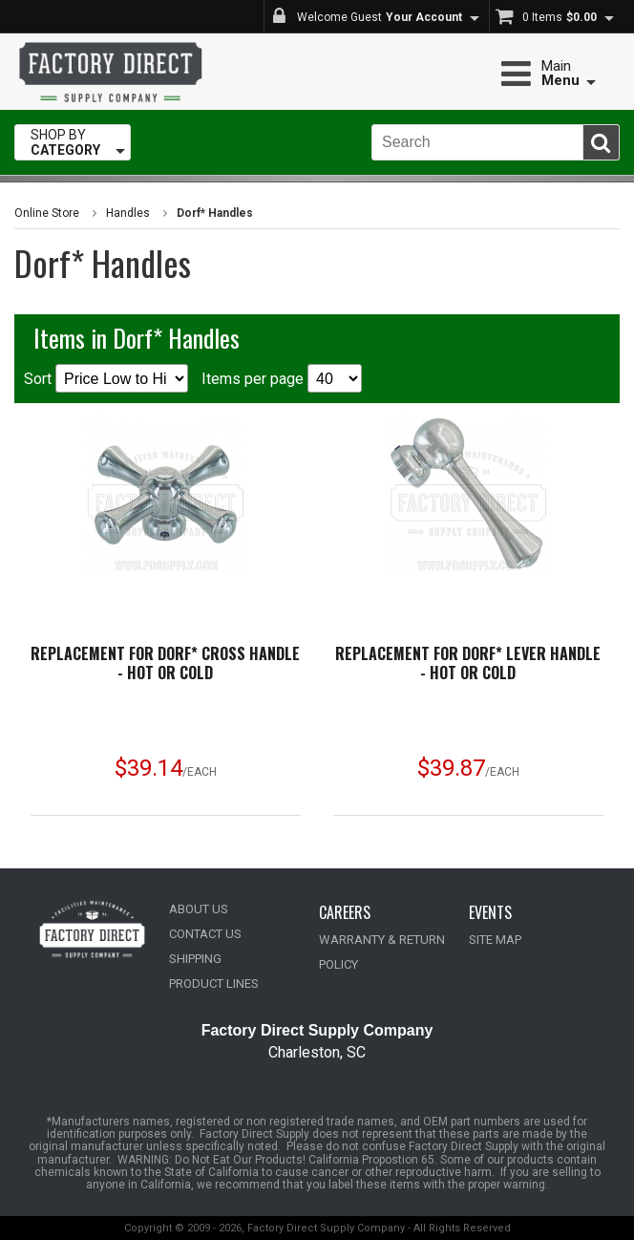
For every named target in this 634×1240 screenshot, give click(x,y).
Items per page (281, 378)
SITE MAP (495, 939)
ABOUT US (198, 909)
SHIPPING (195, 958)
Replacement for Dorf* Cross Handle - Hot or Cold (165, 663)
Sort (106, 378)
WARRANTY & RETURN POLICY (382, 952)
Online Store (46, 213)
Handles (128, 213)
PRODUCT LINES (214, 983)
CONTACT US (205, 934)
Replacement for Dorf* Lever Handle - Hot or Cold (468, 663)
